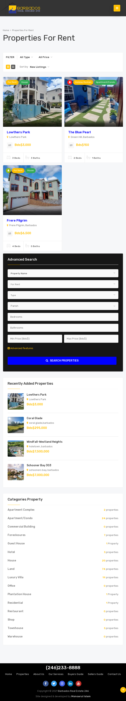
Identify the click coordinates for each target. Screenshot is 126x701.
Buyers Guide (75, 674)
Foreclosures (17, 535)
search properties (62, 360)
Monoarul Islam (81, 696)
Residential (15, 602)
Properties (22, 674)
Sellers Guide (95, 674)
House (24, 82)
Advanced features (20, 348)
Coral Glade (34, 418)
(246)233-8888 (63, 667)
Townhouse (15, 628)
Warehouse (15, 636)
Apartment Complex (21, 509)
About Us (38, 674)
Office (11, 585)
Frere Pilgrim (17, 220)
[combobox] (26, 57)
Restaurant (15, 611)
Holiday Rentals (83, 82)
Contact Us (114, 674)
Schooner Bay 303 (39, 465)
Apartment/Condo (105, 82)
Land (11, 569)
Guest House (16, 543)
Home (6, 30)
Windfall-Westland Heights (45, 441)
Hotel (11, 552)
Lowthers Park (18, 132)
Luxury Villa (15, 577)
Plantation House (19, 594)
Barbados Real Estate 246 (73, 691)
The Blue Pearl (79, 132)
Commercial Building (21, 526)
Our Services (56, 674)
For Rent (12, 82)
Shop (11, 619)
